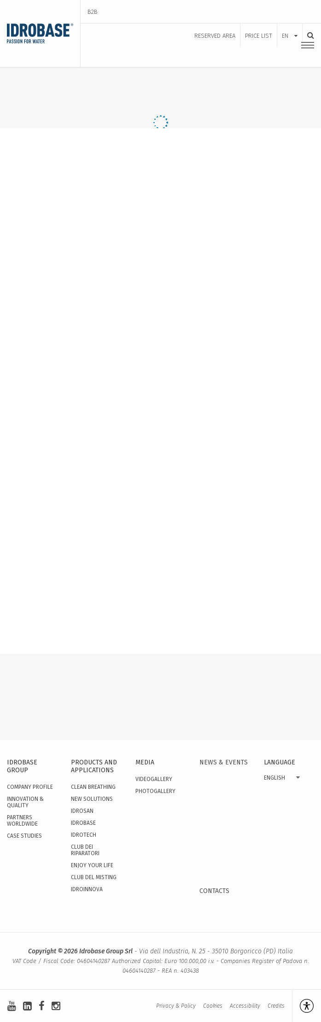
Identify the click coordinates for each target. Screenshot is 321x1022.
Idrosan (82, 811)
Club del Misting (94, 877)
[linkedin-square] (27, 1006)
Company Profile (30, 787)
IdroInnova (87, 889)
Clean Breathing (93, 787)
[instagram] (56, 1006)
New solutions (92, 799)
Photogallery (155, 791)
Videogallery (153, 779)
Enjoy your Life (92, 865)
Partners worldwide (22, 820)
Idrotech (83, 835)
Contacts (214, 891)
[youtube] (11, 1006)
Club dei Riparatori (85, 850)
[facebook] (42, 1006)
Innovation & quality (25, 802)
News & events (223, 762)
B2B (93, 11)
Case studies (24, 836)
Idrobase (83, 823)
